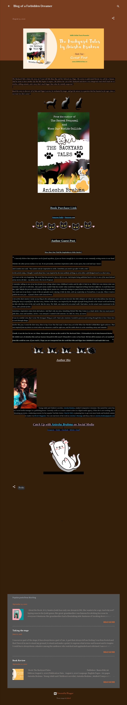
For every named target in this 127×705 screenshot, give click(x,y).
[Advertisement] (63, 568)
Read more (109, 622)
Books (21, 487)
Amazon (68, 217)
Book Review (18, 660)
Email (78, 430)
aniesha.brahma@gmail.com (105, 416)
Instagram (50, 430)
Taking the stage (20, 630)
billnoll (69, 698)
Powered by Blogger (63, 693)
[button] (113, 19)
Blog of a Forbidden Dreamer (32, 6)
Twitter (58, 430)
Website (72, 430)
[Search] (118, 7)
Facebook (65, 430)
